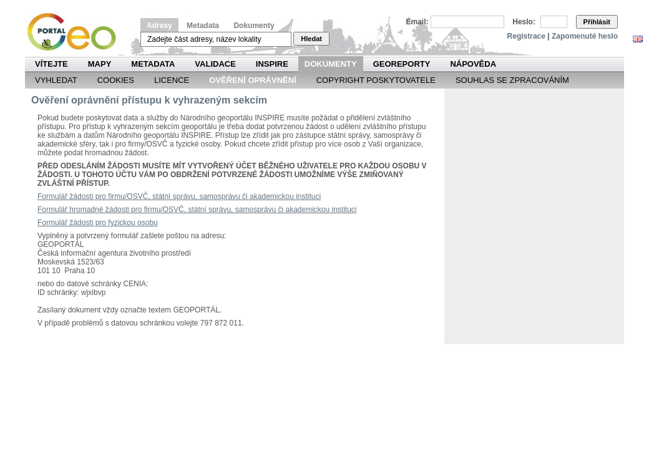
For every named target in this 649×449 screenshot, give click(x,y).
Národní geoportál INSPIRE (76, 32)
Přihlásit (596, 22)
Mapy (100, 64)
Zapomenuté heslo (585, 36)
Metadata (203, 25)
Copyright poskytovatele (376, 80)
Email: (417, 21)
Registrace (526, 36)
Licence (171, 80)
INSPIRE (272, 64)
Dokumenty (253, 25)
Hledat (311, 38)
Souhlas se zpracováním (512, 80)
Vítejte (51, 64)
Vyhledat (56, 80)
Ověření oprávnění (252, 80)
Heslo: (523, 21)
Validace (215, 64)
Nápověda (473, 64)
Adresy (159, 25)
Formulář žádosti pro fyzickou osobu (97, 222)
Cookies (115, 80)
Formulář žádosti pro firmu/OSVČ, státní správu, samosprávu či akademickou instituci (179, 196)
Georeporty (402, 64)
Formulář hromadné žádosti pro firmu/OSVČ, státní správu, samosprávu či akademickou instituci (197, 209)
